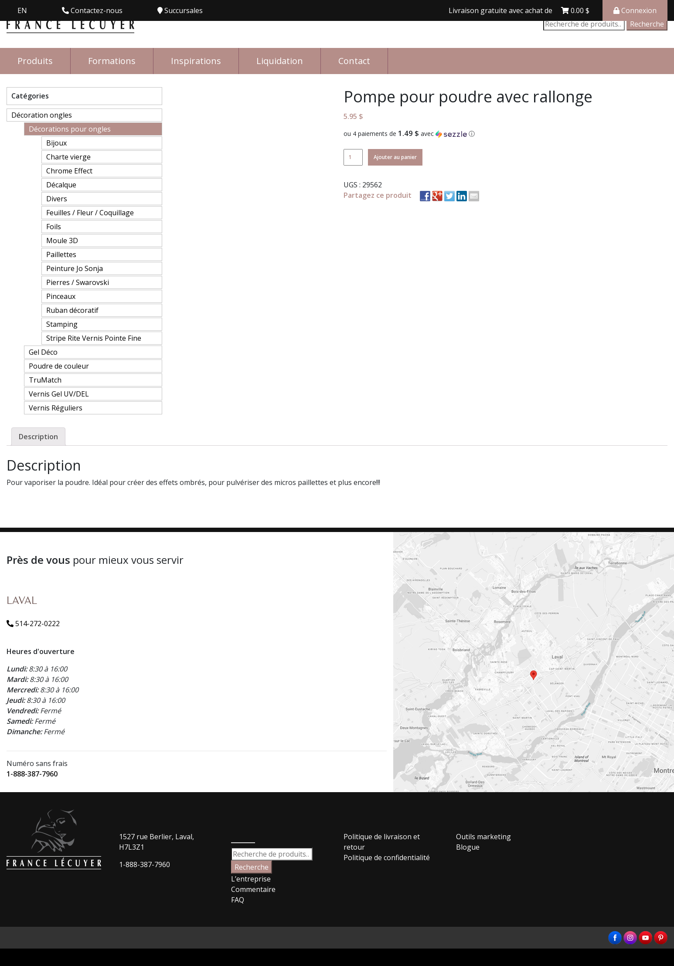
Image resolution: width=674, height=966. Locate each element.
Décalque (61, 185)
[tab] (38, 436)
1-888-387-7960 (32, 774)
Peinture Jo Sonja (74, 268)
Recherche (647, 24)
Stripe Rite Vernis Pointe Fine (93, 338)
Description (38, 436)
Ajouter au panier (395, 157)
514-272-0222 (33, 623)
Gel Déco (43, 352)
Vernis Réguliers (55, 408)
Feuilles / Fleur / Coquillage (90, 212)
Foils (53, 226)
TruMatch (45, 380)
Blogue (468, 847)
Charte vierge (68, 157)
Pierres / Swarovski (77, 282)
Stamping (62, 324)
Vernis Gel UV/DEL (59, 394)
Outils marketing (483, 836)
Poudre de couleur (59, 366)
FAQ (237, 900)
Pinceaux (60, 296)
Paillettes (61, 254)
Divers (56, 198)
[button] (505, 133)
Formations (112, 61)
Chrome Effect (69, 171)
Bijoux (56, 143)
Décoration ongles (41, 115)
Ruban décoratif (72, 310)
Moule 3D (62, 240)
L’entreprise (251, 879)
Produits (35, 61)
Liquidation (279, 61)
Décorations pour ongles (70, 129)
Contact (354, 61)
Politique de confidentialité (387, 857)
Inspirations (196, 61)
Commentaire (253, 889)
